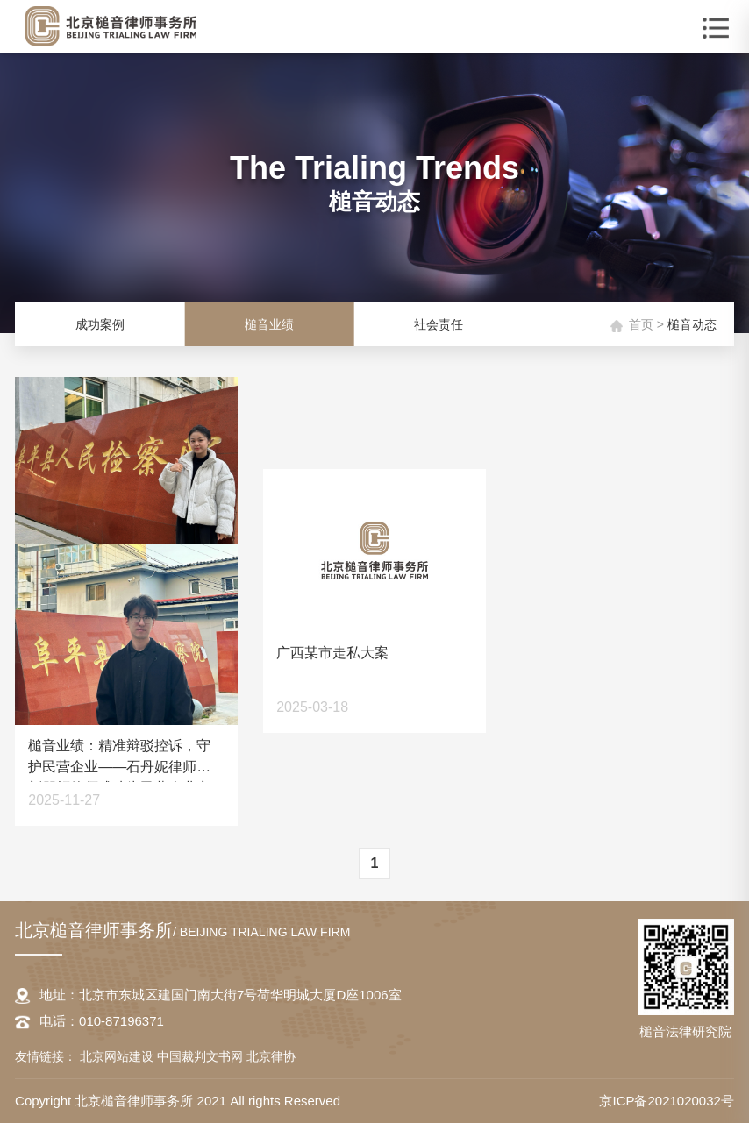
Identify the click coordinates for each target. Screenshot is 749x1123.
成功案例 (100, 324)
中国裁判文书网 (201, 1056)
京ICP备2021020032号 (666, 1100)
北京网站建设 (118, 1056)
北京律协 (271, 1056)
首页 (641, 324)
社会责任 (438, 324)
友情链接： (45, 1056)
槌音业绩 (269, 324)
